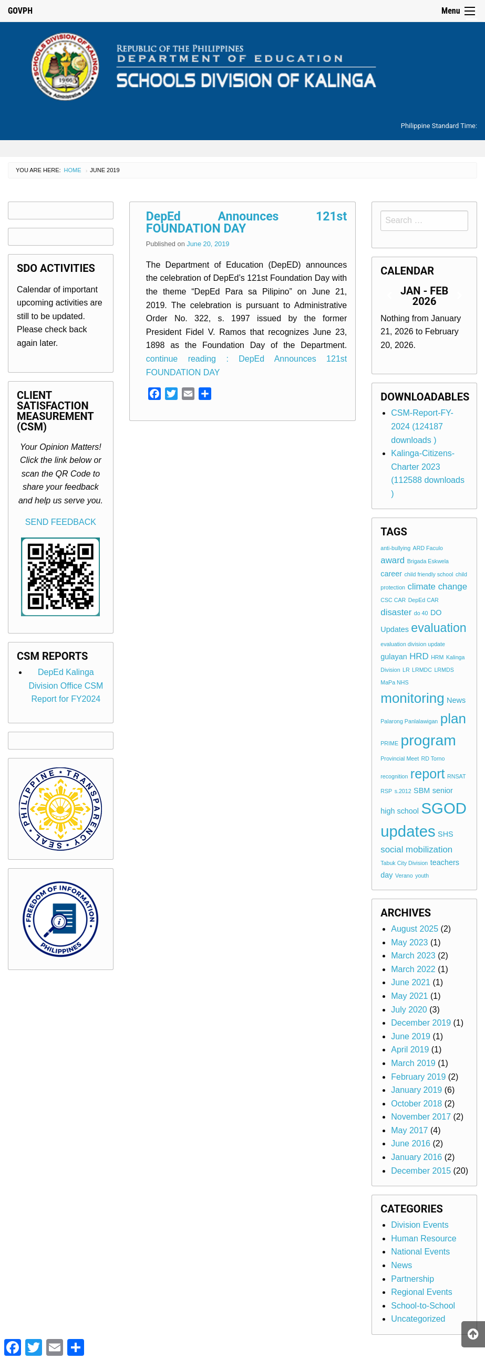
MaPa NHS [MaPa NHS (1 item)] (394, 682)
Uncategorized (418, 1318)
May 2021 (409, 996)
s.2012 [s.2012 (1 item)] (403, 791)
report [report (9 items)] (427, 773)
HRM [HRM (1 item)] (437, 657)
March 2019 (413, 1063)
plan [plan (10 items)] (453, 718)
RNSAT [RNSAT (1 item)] (456, 776)
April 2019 (410, 1049)
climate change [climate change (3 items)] (438, 587)
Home (72, 170)
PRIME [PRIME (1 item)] (389, 743)
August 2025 (414, 928)
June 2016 (410, 1143)
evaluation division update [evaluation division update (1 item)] (412, 644)
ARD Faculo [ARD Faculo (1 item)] (428, 548)
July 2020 (409, 1009)
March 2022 (413, 969)
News (401, 1265)
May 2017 (409, 1130)
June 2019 (410, 1036)
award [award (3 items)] (392, 560)
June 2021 (410, 982)
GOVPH (20, 11)
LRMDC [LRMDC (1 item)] (422, 670)
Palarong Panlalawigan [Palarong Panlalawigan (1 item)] (409, 721)
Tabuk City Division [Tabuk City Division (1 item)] (404, 863)
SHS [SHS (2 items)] (445, 834)
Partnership (412, 1278)
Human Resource (424, 1238)
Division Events (419, 1224)
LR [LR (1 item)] (406, 670)
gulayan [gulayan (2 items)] (393, 656)
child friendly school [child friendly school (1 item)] (429, 574)
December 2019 (421, 1022)
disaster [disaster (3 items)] (395, 612)
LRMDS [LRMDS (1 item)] (443, 670)
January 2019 (416, 1089)
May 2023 (409, 942)
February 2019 (418, 1076)
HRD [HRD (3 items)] (419, 656)
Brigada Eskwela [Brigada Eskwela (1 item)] (428, 561)
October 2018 (416, 1103)
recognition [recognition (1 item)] (394, 776)
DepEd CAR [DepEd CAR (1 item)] (423, 600)
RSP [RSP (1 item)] (386, 791)
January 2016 (416, 1157)
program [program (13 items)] (428, 740)
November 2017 (421, 1116)
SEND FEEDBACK (60, 522)
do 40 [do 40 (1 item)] (421, 613)
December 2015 (421, 1170)
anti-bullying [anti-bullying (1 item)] (395, 548)
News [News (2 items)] (456, 700)
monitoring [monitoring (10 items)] (412, 698)
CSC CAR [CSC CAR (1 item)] (393, 600)
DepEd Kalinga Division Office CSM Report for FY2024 (65, 685)
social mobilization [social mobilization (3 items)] (416, 850)
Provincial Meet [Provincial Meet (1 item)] (399, 758)
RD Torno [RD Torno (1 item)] (433, 758)
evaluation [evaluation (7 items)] (438, 628)
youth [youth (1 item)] (422, 875)
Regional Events (421, 1292)
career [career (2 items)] (391, 574)
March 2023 (413, 955)
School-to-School (423, 1305)
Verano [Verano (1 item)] (404, 875)
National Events (420, 1251)
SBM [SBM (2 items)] (422, 790)
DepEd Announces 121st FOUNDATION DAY (246, 222)
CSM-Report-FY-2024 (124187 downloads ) (422, 426)
